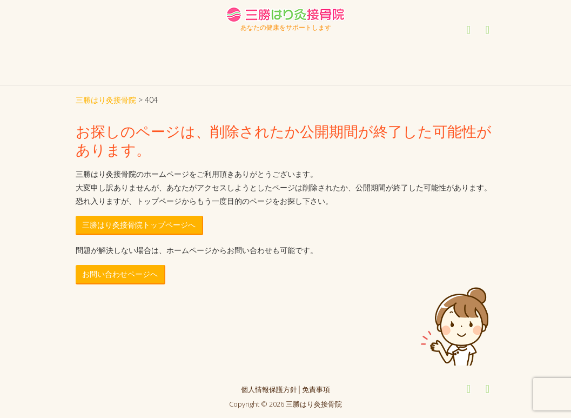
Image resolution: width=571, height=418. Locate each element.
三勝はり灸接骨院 (106, 100)
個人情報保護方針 (269, 389)
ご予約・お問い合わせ (445, 48)
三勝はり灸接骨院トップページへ (139, 225)
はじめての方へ (121, 42)
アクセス (368, 42)
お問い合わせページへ (120, 274)
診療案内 (173, 42)
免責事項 (316, 389)
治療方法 (238, 42)
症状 (294, 42)
